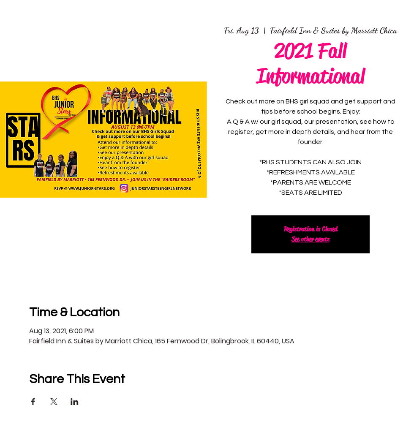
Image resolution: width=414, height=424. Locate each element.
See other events (310, 239)
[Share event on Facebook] (33, 401)
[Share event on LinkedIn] (75, 401)
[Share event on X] (54, 401)
